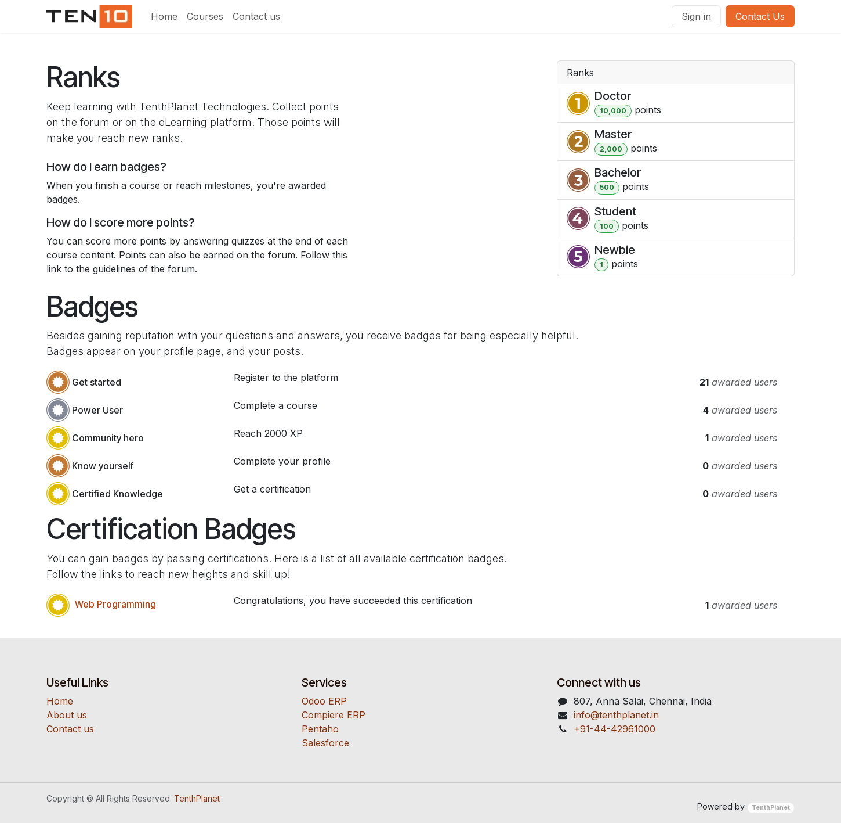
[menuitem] (164, 16)
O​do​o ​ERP (324, 701)
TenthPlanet (197, 798)
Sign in (696, 16)
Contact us (70, 729)
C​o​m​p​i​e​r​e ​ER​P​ (333, 715)
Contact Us (760, 16)
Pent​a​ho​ (320, 729)
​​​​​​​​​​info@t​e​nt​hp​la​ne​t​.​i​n (616, 715)
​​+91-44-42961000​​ (614, 729)
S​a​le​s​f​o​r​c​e (325, 743)
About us (66, 715)
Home (59, 701)
